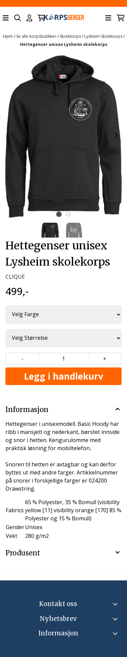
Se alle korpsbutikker (36, 36)
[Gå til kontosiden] (29, 18)
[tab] (59, 214)
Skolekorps (71, 36)
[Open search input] (17, 18)
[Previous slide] (10, 135)
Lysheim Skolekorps (103, 36)
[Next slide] (116, 135)
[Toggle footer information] (116, 604)
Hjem (8, 36)
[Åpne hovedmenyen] (6, 18)
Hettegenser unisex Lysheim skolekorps (63, 44)
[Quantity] (63, 358)
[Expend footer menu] (116, 633)
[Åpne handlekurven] (41, 18)
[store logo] (63, 18)
